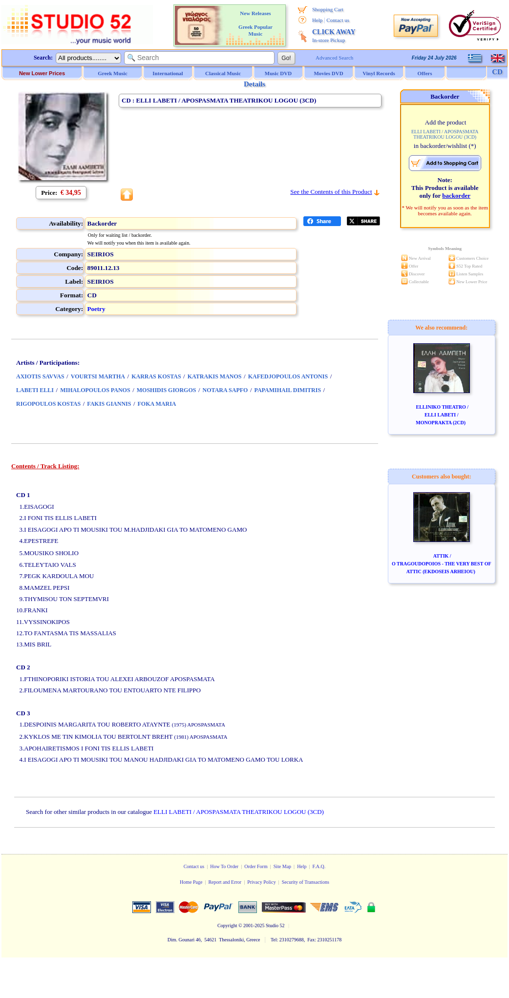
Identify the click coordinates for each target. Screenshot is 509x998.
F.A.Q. (319, 866)
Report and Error (224, 882)
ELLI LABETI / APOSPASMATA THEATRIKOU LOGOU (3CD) (238, 811)
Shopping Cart (327, 9)
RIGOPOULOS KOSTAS (48, 403)
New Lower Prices (42, 73)
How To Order (224, 866)
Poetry (96, 308)
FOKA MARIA (157, 403)
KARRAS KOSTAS (156, 376)
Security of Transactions (305, 882)
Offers (425, 73)
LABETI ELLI (35, 390)
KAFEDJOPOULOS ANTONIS (288, 376)
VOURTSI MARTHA (98, 376)
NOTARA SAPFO (225, 390)
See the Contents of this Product (331, 191)
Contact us (337, 20)
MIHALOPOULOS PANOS (95, 390)
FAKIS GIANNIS (109, 403)
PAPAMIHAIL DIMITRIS (287, 390)
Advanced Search (334, 58)
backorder (456, 195)
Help (317, 20)
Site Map (282, 866)
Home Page (191, 882)
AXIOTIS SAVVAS (40, 376)
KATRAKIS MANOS (215, 376)
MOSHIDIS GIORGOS (166, 390)
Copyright (227, 925)
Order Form (256, 866)
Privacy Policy (261, 882)
